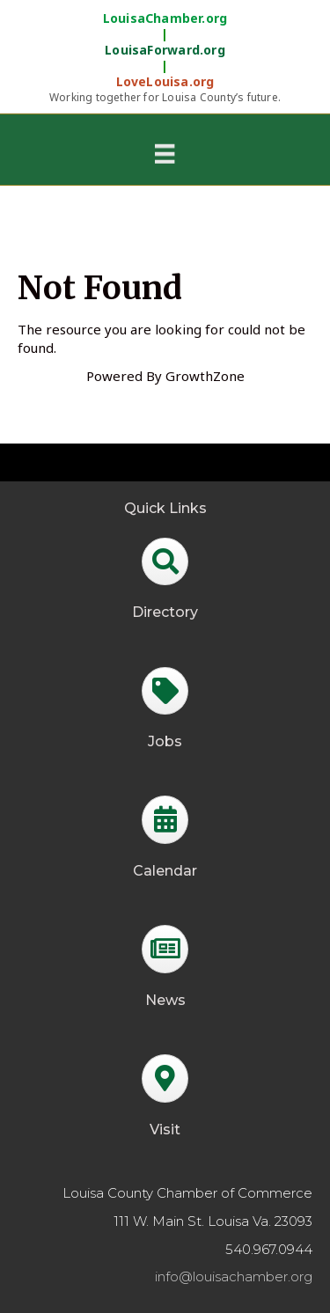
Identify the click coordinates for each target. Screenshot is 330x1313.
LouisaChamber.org (165, 18)
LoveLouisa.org (165, 82)
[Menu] (164, 153)
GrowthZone (205, 376)
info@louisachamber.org (233, 1276)
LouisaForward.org (165, 50)
